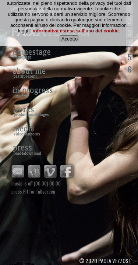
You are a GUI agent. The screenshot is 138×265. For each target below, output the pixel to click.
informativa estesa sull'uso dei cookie (76, 27)
